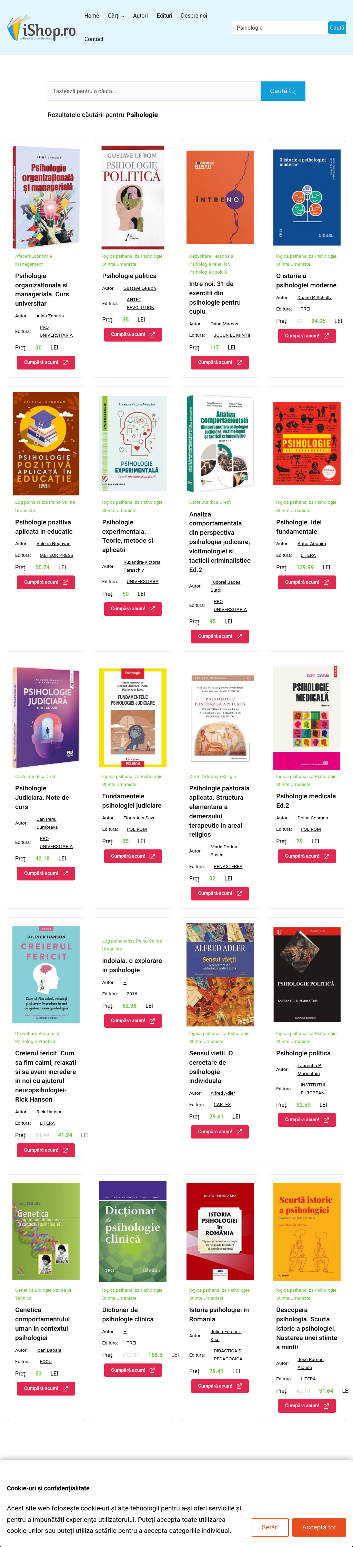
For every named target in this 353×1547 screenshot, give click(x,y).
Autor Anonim (311, 543)
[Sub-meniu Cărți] (122, 16)
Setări (270, 1527)
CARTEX (222, 1104)
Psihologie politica (129, 276)
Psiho (55, 502)
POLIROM (137, 829)
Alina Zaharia (50, 315)
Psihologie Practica (35, 1041)
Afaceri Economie (33, 256)
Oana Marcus (224, 323)
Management (29, 264)
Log (19, 502)
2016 (132, 993)
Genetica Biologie (33, 1290)
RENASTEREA (228, 866)
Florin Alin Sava (139, 817)
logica (108, 256)
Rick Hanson (50, 1111)
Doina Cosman (312, 817)
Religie (229, 776)
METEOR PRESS (56, 555)
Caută (337, 27)
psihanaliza (128, 256)
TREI (305, 309)
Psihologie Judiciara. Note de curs (42, 797)
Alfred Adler (223, 1093)
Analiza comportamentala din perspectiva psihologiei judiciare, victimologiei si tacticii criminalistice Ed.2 (220, 542)
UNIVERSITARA (143, 581)
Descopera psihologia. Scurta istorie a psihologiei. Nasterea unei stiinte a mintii (306, 1328)
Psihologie (151, 256)
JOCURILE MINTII (232, 335)
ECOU (46, 1361)
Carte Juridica (204, 502)
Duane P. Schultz (314, 297)
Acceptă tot (319, 1527)
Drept (225, 502)
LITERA (308, 555)
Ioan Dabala (49, 1350)
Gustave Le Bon (139, 288)
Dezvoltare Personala (211, 256)
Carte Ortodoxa (205, 776)
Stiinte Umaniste (119, 264)
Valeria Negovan (54, 543)
